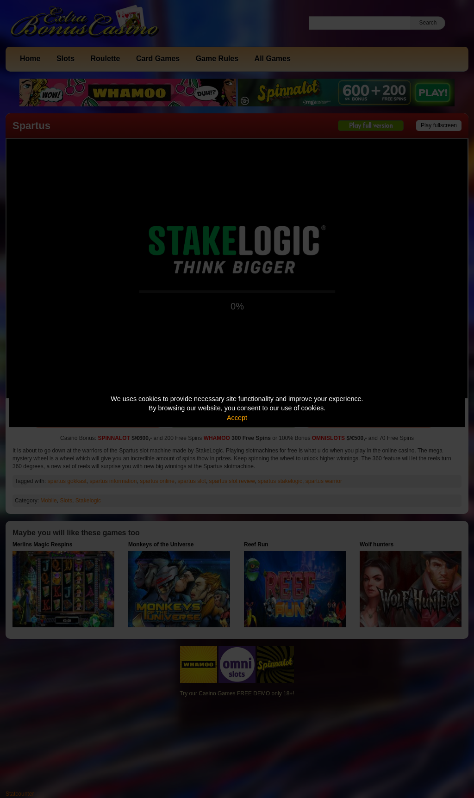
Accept (237, 417)
